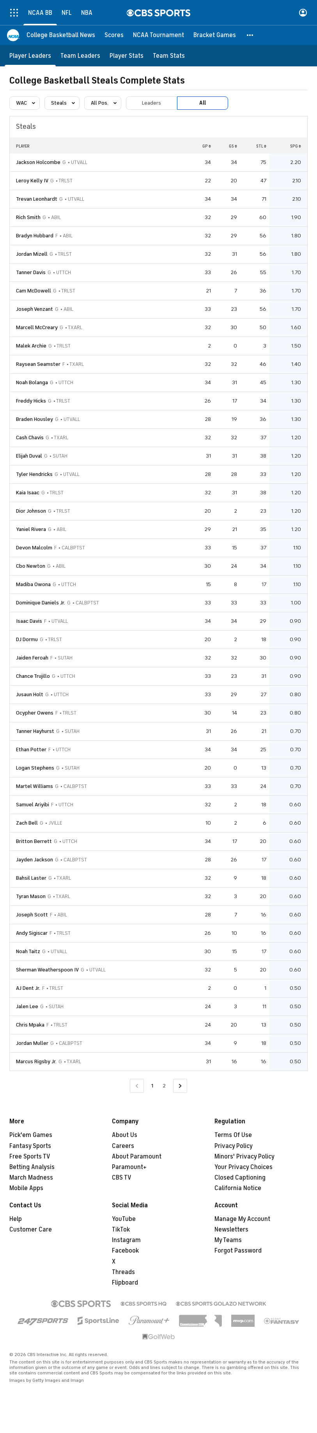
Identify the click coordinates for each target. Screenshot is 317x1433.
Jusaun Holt (29, 694)
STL (261, 146)
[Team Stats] (168, 55)
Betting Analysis (32, 1167)
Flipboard (125, 1283)
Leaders (151, 103)
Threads (123, 1272)
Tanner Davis (31, 272)
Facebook (125, 1251)
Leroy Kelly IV (32, 180)
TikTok (121, 1229)
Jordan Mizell (32, 254)
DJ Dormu (27, 639)
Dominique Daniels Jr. (40, 602)
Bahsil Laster (31, 878)
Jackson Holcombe (38, 162)
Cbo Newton (30, 566)
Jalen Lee (27, 1006)
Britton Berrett (34, 841)
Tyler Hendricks (34, 474)
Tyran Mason (31, 896)
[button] (250, 35)
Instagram (126, 1240)
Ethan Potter (31, 749)
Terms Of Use (233, 1135)
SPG (295, 146)
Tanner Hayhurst (35, 731)
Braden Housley (34, 419)
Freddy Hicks (31, 400)
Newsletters (231, 1229)
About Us (124, 1135)
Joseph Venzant (34, 309)
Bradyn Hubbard (34, 235)
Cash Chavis (30, 437)
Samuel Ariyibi (32, 804)
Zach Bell (27, 823)
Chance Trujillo (33, 676)
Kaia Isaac (27, 492)
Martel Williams (34, 786)
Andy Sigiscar (32, 933)
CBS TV (121, 1178)
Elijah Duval (29, 456)
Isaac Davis (29, 621)
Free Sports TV (29, 1156)
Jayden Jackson (34, 859)
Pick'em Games (30, 1135)
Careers (123, 1146)
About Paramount (136, 1156)
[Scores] (114, 35)
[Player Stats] (126, 55)
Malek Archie (31, 345)
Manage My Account (242, 1219)
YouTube (124, 1219)
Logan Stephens (35, 768)
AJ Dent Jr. (28, 988)
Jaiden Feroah (32, 657)
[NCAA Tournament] (158, 35)
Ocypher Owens (34, 712)
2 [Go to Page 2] (164, 1085)
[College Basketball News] (61, 35)
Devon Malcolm (34, 547)
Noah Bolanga (32, 382)
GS (233, 146)
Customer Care (30, 1229)
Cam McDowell (33, 290)
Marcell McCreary (37, 327)
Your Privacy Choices (243, 1167)
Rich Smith (28, 217)
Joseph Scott (32, 914)
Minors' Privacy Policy (244, 1156)
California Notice (237, 1188)
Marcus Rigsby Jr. (36, 1061)
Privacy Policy (233, 1146)
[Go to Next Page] (180, 1086)
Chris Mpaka (30, 1024)
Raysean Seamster (38, 364)
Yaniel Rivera (31, 529)
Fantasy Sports (30, 1146)
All (202, 103)
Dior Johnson (31, 511)
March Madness (31, 1178)
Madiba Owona (33, 584)
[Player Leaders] (30, 55)
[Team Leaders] (80, 55)
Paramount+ (129, 1167)
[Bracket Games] (215, 35)
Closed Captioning (240, 1178)
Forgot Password (238, 1251)
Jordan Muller (32, 1043)
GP (206, 146)
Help (15, 1219)
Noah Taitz (28, 951)
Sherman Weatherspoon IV (47, 969)
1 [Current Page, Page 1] (152, 1085)
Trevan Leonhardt (36, 199)
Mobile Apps (26, 1188)
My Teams (228, 1240)
